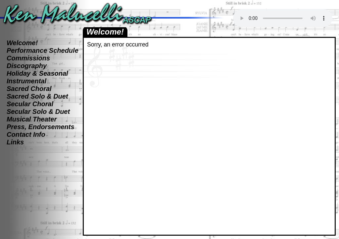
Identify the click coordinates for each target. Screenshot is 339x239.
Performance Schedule (42, 50)
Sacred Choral (29, 88)
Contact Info (26, 134)
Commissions (28, 58)
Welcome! (22, 42)
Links (15, 142)
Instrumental (26, 81)
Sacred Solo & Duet (37, 96)
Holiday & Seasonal (37, 73)
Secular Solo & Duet (38, 111)
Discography (27, 65)
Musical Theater (32, 119)
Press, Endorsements (40, 126)
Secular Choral (30, 104)
